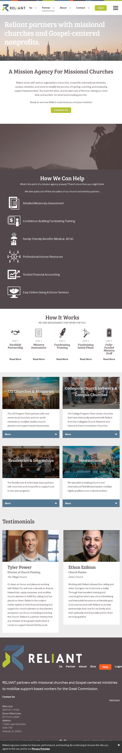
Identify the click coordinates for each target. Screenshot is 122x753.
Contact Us (61, 110)
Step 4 (86, 341)
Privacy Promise (41, 748)
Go (30, 7)
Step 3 (62, 341)
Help (105, 667)
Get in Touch (114, 700)
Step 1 (15, 341)
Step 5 (109, 341)
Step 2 (39, 341)
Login (118, 666)
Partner (46, 7)
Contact (80, 7)
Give (101, 8)
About (63, 7)
